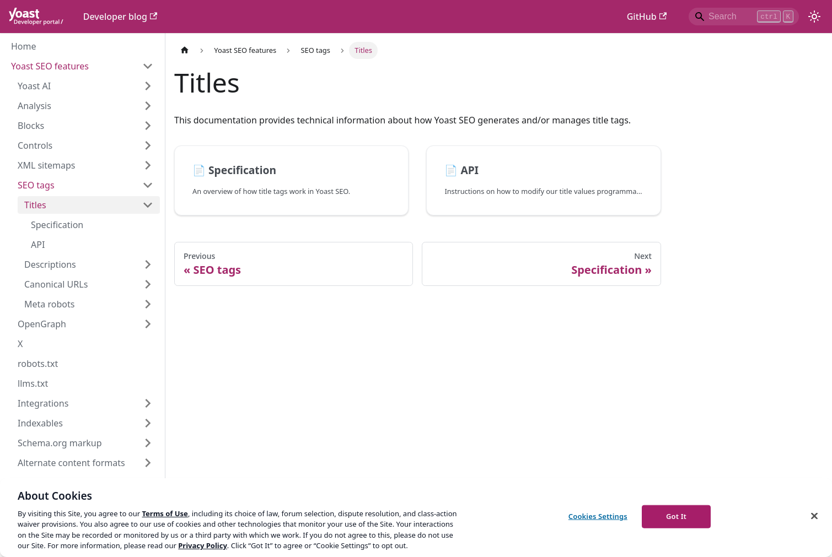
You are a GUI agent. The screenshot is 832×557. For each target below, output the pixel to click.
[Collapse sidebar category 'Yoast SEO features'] (148, 66)
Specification (57, 225)
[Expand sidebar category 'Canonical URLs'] (148, 284)
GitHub (647, 16)
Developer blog (120, 16)
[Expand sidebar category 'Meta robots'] (148, 304)
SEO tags (36, 185)
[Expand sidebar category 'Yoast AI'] (148, 86)
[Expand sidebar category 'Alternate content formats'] (148, 463)
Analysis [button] (34, 106)
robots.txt (38, 364)
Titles (35, 205)
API (38, 245)
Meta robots (49, 304)
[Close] (814, 516)
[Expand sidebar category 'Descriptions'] (148, 264)
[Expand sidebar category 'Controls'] (148, 145)
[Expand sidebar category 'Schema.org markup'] (148, 443)
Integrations (43, 403)
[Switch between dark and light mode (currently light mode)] (814, 16)
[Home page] (184, 50)
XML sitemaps (46, 165)
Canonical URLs (56, 284)
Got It (676, 516)
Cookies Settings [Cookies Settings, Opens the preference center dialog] (597, 516)
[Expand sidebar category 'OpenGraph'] (148, 324)
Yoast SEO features (50, 66)
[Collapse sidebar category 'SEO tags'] (148, 185)
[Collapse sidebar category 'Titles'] (148, 205)
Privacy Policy (202, 545)
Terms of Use (164, 513)
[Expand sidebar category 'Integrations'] (148, 403)
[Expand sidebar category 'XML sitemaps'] (148, 165)
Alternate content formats (71, 463)
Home (23, 46)
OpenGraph (42, 324)
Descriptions (50, 264)
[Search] (744, 16)
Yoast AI (34, 86)
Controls (35, 145)
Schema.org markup (60, 443)
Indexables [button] (40, 423)
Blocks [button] (31, 126)
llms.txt (33, 383)
